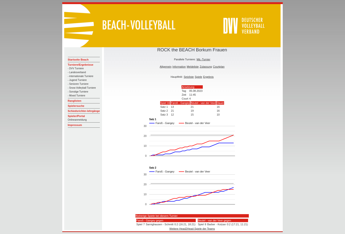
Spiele (198, 76)
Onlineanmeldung (77, 119)
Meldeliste (193, 66)
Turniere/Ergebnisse (81, 64)
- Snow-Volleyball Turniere (82, 87)
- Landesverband (77, 72)
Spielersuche (76, 105)
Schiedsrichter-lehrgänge (84, 110)
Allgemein (165, 66)
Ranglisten (74, 100)
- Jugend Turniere (77, 80)
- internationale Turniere (81, 76)
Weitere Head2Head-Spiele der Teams (192, 228)
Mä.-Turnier (203, 59)
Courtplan (219, 66)
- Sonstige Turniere (78, 91)
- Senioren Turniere (78, 84)
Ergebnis (208, 76)
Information (179, 66)
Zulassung (206, 66)
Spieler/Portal (76, 116)
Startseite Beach (78, 59)
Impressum (75, 125)
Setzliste (189, 76)
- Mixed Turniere (76, 95)
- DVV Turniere (76, 68)
